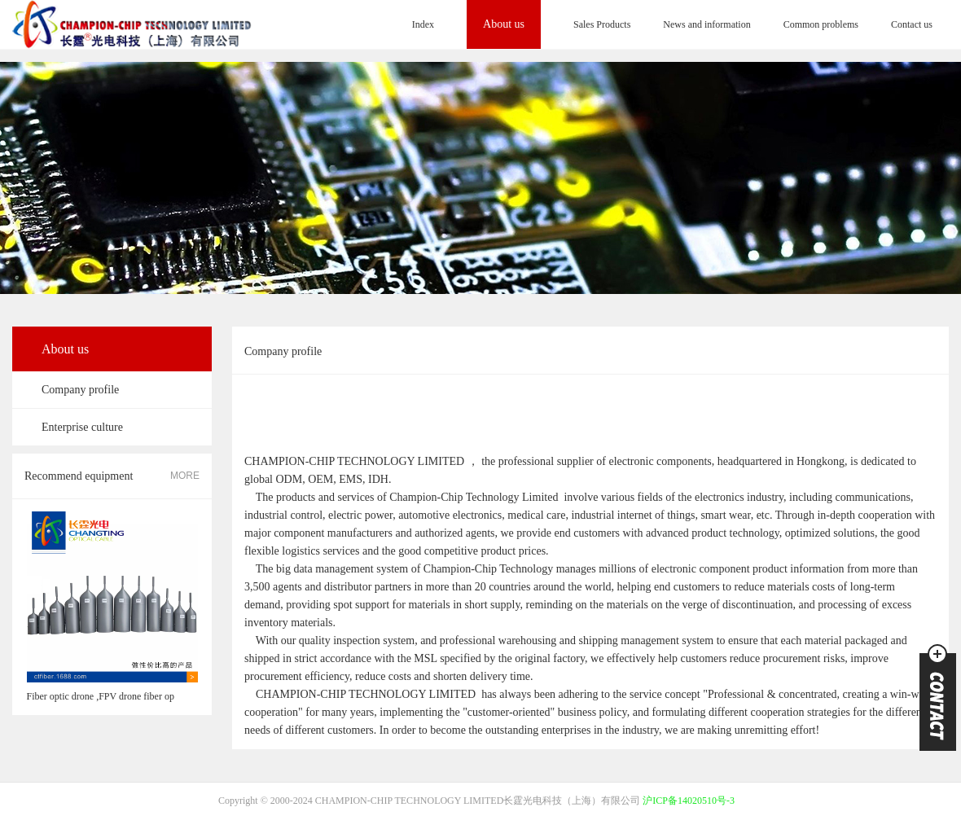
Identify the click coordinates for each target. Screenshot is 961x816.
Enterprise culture (82, 427)
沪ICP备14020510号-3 (689, 800)
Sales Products (601, 24)
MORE (185, 475)
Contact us (911, 24)
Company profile (80, 390)
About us (503, 24)
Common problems (820, 24)
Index (423, 24)
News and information (706, 24)
